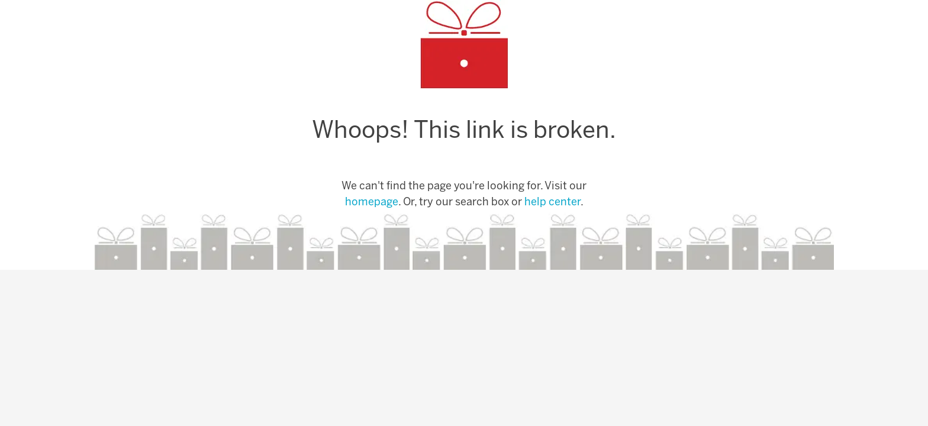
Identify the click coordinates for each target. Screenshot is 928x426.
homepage (371, 203)
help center (552, 203)
